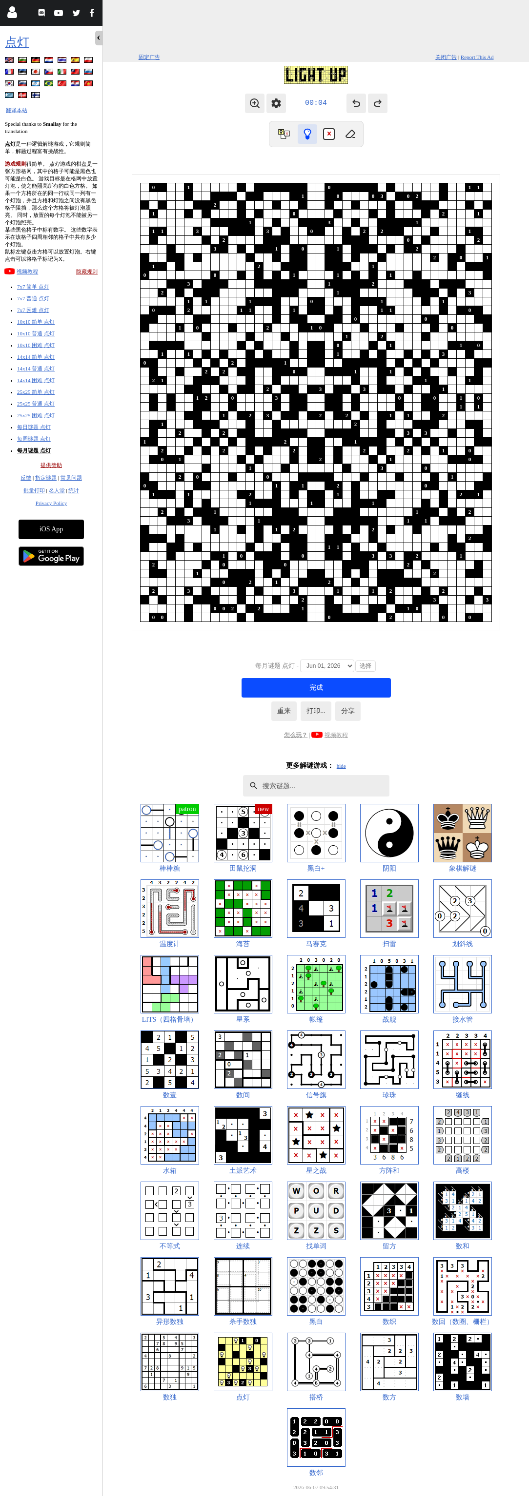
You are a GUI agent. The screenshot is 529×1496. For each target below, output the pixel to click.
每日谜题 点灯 (34, 427)
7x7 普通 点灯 (33, 298)
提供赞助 (51, 465)
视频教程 (27, 271)
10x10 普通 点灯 (36, 333)
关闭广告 (446, 57)
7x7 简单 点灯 (33, 287)
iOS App (51, 529)
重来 (284, 711)
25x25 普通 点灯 (36, 404)
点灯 (17, 42)
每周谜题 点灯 (34, 439)
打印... (316, 711)
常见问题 (71, 478)
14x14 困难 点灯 (36, 380)
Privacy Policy (51, 503)
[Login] (12, 14)
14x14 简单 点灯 (36, 357)
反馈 (25, 478)
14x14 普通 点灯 (36, 368)
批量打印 (34, 490)
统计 (73, 490)
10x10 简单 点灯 (36, 322)
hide (341, 766)
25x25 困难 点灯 (36, 415)
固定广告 (149, 57)
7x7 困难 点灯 (33, 310)
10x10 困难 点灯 (36, 345)
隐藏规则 (87, 271)
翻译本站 (16, 110)
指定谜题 (46, 478)
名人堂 (57, 490)
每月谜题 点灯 (34, 450)
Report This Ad (477, 57)
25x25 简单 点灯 (36, 392)
